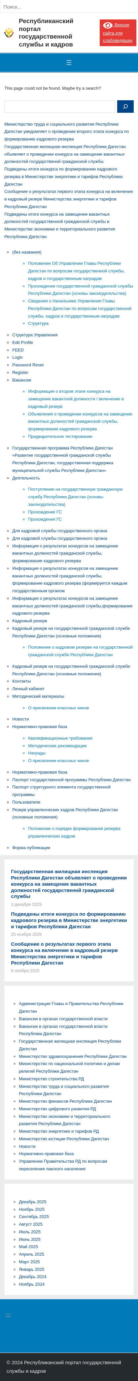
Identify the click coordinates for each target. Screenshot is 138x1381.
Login (17, 357)
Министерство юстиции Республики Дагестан (64, 1138)
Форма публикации (31, 847)
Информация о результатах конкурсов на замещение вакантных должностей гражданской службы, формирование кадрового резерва (65, 553)
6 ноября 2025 (25, 970)
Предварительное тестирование (60, 436)
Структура (38, 323)
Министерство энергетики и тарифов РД (59, 1131)
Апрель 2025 (31, 1254)
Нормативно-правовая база (39, 726)
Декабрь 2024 (32, 1276)
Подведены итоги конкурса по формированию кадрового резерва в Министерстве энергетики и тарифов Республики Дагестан (63, 177)
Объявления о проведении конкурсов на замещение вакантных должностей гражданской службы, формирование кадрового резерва (80, 422)
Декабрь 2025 (32, 1201)
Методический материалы (38, 696)
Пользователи (26, 802)
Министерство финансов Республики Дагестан (65, 1101)
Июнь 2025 (30, 1239)
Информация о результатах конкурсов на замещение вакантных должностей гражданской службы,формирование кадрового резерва (72, 606)
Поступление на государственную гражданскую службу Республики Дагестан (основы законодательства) (75, 497)
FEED (18, 350)
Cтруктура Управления (34, 334)
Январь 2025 (31, 1269)
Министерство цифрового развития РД (57, 1108)
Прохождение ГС (45, 511)
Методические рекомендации (57, 745)
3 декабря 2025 (26, 904)
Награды (37, 753)
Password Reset (28, 364)
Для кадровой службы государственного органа (59, 530)
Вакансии (21, 380)
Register (20, 372)
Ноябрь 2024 (32, 1284)
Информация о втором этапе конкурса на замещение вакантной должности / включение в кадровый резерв (76, 399)
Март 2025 (29, 1261)
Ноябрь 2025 (32, 1209)
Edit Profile (22, 342)
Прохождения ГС (45, 519)
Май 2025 (28, 1246)
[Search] (72, 7)
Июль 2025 (30, 1231)
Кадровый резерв (29, 620)
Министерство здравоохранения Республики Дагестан (73, 1056)
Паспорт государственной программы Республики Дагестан (71, 779)
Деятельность (26, 478)
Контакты (21, 681)
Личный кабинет (28, 688)
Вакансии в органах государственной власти (63, 1018)
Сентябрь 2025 (34, 1216)
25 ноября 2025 (26, 934)
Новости (20, 719)
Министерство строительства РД (51, 1078)
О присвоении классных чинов (58, 707)
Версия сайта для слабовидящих (117, 32)
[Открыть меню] (69, 62)
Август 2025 (31, 1224)
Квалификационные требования (60, 738)
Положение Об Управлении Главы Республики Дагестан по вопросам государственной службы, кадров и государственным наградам (76, 271)
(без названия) (26, 252)
